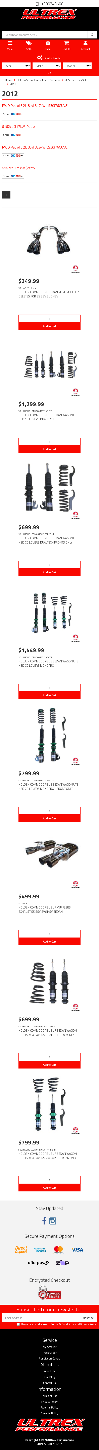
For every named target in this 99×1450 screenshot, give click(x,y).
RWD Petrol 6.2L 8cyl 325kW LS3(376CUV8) (35, 147)
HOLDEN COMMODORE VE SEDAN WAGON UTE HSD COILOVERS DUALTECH (48, 417)
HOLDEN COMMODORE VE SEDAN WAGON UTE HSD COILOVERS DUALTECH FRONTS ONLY (48, 540)
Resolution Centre (49, 1358)
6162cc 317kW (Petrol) (19, 126)
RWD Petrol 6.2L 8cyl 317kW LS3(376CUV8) (35, 105)
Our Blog (49, 1377)
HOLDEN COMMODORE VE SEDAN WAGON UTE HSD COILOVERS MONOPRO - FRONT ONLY (48, 786)
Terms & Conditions (63, 1324)
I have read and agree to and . (57, 1324)
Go (49, 73)
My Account (49, 1347)
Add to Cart (49, 326)
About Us (49, 1371)
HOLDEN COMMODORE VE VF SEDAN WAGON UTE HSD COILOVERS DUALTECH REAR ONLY (47, 1032)
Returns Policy (49, 1407)
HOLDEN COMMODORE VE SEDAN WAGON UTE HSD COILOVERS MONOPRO (48, 663)
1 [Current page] (6, 194)
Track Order (50, 1353)
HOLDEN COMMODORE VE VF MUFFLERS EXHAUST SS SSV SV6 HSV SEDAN (44, 909)
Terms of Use (49, 1396)
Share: (13, 114)
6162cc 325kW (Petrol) (19, 168)
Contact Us (49, 1383)
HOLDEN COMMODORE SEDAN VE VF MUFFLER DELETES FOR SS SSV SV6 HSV (48, 294)
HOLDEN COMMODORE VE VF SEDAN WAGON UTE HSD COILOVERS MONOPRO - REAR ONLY (47, 1155)
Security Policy (49, 1413)
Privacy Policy (88, 1324)
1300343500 (51, 4)
